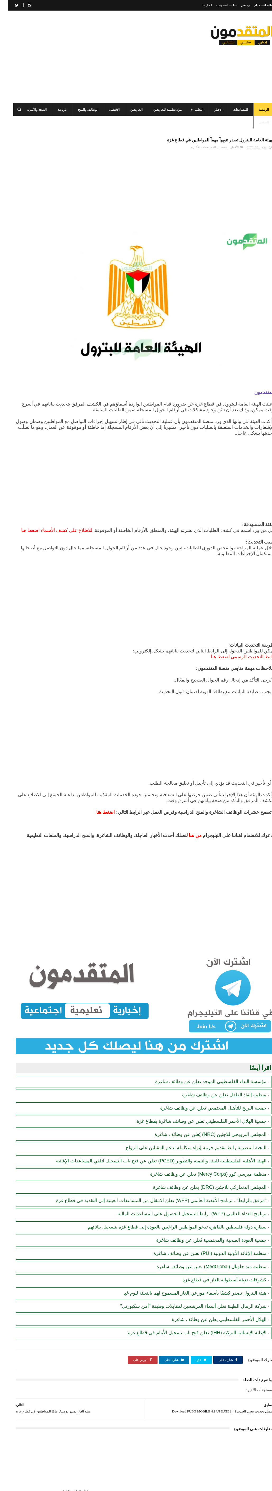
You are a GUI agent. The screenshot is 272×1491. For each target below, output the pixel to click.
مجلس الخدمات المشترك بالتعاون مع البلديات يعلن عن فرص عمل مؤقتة (34, 261)
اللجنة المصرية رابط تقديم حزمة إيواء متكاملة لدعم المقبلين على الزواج (188, 1104)
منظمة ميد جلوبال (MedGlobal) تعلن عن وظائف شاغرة (204, 1242)
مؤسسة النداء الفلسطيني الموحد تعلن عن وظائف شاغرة (203, 1038)
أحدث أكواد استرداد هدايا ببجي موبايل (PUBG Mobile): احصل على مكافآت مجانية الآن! (33, 405)
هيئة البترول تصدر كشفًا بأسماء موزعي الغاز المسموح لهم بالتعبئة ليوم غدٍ (187, 1268)
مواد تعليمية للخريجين (160, 110)
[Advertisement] (102, 57)
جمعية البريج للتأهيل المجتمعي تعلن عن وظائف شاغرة (206, 1064)
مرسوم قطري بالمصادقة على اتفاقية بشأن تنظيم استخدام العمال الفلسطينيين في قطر (33, 285)
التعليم (191, 110)
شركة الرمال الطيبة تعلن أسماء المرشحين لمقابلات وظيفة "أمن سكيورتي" (186, 1281)
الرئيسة (256, 110)
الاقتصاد (107, 110)
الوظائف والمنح (80, 110)
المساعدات (232, 110)
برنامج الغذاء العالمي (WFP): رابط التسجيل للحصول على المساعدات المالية (184, 1182)
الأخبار (210, 110)
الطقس (256, 122)
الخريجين (129, 110)
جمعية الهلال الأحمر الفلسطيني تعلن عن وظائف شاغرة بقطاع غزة (194, 1077)
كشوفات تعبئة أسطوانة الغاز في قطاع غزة (217, 1255)
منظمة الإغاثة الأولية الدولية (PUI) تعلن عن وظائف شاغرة (202, 1228)
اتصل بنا (199, 5)
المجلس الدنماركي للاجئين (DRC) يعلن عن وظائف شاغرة (202, 1150)
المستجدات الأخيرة (195, 150)
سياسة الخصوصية (218, 5)
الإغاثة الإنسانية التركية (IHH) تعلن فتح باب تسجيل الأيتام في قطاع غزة (189, 1308)
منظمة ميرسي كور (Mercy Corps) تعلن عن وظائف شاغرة (200, 1136)
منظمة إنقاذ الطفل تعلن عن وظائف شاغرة (216, 1051)
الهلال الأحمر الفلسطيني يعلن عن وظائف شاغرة (211, 1294)
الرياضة (54, 110)
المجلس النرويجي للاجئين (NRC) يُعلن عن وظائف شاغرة (203, 1090)
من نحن (238, 5)
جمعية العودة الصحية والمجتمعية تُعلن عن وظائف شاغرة (204, 1215)
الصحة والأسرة (29, 110)
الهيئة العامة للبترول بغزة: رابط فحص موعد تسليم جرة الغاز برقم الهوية (32, 333)
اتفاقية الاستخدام (257, 5)
